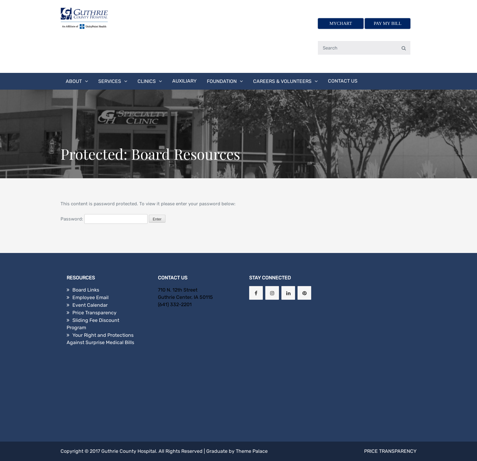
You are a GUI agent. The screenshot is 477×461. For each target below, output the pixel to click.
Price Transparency (94, 313)
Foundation (222, 81)
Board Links (85, 290)
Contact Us (342, 81)
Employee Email (90, 297)
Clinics (147, 81)
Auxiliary (184, 81)
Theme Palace (252, 451)
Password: (104, 219)
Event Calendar (90, 305)
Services (109, 81)
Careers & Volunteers (282, 81)
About (74, 81)
